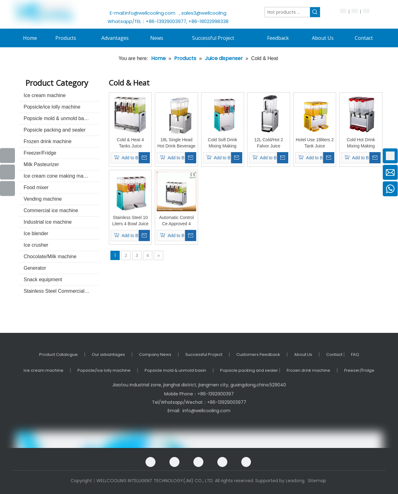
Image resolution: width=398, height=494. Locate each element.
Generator (35, 268)
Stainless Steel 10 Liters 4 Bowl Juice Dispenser (130, 221)
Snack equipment (43, 279)
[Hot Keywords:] (315, 12)
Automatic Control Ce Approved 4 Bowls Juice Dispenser (176, 221)
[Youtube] (7, 172)
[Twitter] (222, 462)
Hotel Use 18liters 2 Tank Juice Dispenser (315, 143)
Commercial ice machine (51, 210)
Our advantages (108, 354)
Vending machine (43, 199)
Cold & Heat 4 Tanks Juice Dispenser (130, 143)
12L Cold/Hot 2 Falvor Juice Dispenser (268, 143)
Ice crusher (36, 245)
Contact (334, 354)
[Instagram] (246, 462)
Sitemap (317, 481)
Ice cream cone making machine (59, 176)
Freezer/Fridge (40, 153)
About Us (303, 354)
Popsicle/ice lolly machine (52, 107)
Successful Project (203, 354)
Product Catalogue (58, 354)
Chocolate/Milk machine (50, 256)
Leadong (295, 481)
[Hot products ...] (287, 12)
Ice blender (36, 233)
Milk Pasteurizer (41, 164)
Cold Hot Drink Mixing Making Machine (361, 143)
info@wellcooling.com (151, 13)
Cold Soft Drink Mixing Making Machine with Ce (222, 143)
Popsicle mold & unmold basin (57, 118)
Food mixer (36, 187)
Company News (155, 354)
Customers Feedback (258, 354)
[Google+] (174, 462)
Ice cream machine (45, 95)
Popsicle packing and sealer (55, 130)
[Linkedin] (198, 462)
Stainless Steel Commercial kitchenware (62, 291)
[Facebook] (150, 462)
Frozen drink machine (48, 141)
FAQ (355, 354)
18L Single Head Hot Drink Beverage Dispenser (176, 143)
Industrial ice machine (48, 222)
